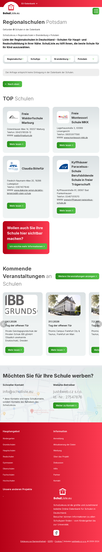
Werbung (57, 450)
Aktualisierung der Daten (64, 444)
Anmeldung (58, 438)
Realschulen (8, 456)
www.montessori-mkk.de (76, 137)
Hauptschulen (9, 450)
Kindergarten (8, 438)
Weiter (98, 324)
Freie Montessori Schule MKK (80, 117)
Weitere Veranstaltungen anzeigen (76, 276)
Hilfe (55, 468)
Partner (56, 474)
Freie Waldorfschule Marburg (32, 118)
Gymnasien (8, 462)
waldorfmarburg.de (23, 135)
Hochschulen (9, 480)
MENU (96, 11)
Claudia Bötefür (33, 168)
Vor (3, 324)
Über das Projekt (61, 456)
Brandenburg (42, 35)
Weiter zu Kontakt (65, 405)
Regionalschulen (26, 35)
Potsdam (54, 35)
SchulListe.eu (9, 35)
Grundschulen (9, 444)
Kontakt (56, 480)
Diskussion (58, 462)
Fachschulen (8, 474)
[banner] (11, 8)
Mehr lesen (15, 144)
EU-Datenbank (28, 3)
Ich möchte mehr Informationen (26, 246)
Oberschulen (8, 468)
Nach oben (13, 84)
